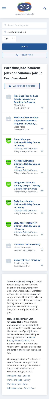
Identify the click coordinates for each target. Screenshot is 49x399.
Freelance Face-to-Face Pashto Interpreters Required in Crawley (26, 99)
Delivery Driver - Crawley (27, 259)
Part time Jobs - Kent (17, 384)
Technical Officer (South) (27, 244)
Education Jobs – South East (21, 388)
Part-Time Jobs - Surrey (18, 379)
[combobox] (24, 25)
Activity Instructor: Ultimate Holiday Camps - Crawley (27, 163)
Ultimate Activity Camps (25, 148)
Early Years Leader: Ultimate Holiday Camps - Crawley (27, 204)
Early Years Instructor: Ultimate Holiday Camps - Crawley (27, 225)
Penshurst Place (22, 340)
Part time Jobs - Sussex (18, 375)
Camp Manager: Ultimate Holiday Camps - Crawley (27, 142)
